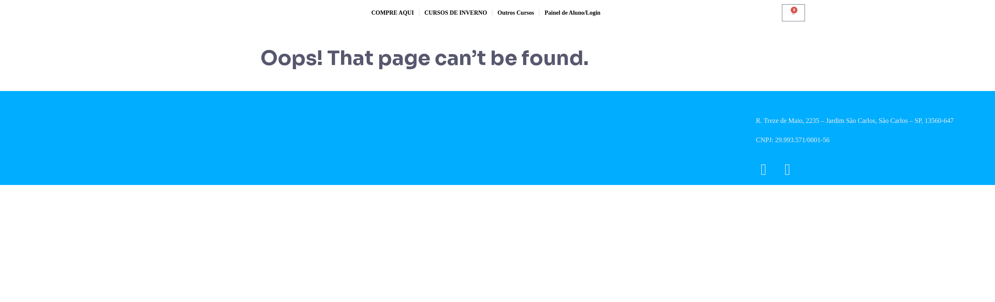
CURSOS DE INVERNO (456, 13)
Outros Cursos (516, 13)
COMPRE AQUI (392, 13)
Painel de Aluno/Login (572, 13)
